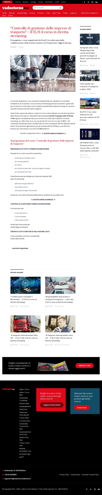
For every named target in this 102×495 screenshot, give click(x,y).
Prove (93, 124)
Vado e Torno (24, 389)
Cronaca (32, 13)
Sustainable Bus (25, 406)
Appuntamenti (49, 2)
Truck (48, 13)
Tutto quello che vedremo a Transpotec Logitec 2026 (89, 86)
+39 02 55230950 (9, 475)
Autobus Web (24, 403)
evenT (21, 457)
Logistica (73, 13)
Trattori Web (24, 418)
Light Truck (56, 13)
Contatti (57, 2)
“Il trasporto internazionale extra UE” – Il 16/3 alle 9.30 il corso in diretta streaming (59, 338)
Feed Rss (63, 2)
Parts (4, 16)
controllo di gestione (20, 248)
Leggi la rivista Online (51, 405)
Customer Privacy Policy (90, 475)
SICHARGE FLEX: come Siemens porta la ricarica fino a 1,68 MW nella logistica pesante (89, 147)
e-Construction (24, 421)
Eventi (10, 16)
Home (4, 13)
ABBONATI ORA (84, 366)
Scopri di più (82, 408)
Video (97, 124)
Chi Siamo (18, 2)
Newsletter (25, 2)
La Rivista (40, 2)
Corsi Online (25, 306)
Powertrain (23, 409)
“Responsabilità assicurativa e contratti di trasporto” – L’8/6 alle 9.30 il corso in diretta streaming (59, 299)
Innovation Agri (25, 454)
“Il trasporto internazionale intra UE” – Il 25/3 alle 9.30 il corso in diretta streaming (24, 338)
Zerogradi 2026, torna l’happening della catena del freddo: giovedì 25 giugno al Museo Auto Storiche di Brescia (90, 54)
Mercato (12, 13)
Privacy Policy (64, 475)
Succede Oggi (22, 13)
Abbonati (7, 2)
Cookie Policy (75, 475)
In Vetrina (66, 345)
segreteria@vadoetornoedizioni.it (16, 479)
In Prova (40, 13)
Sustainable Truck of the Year (23, 426)
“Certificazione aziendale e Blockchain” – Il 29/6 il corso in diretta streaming (23, 299)
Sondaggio (33, 2)
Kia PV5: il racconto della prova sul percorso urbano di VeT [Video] (90, 116)
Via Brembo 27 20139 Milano (14, 470)
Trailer (65, 13)
